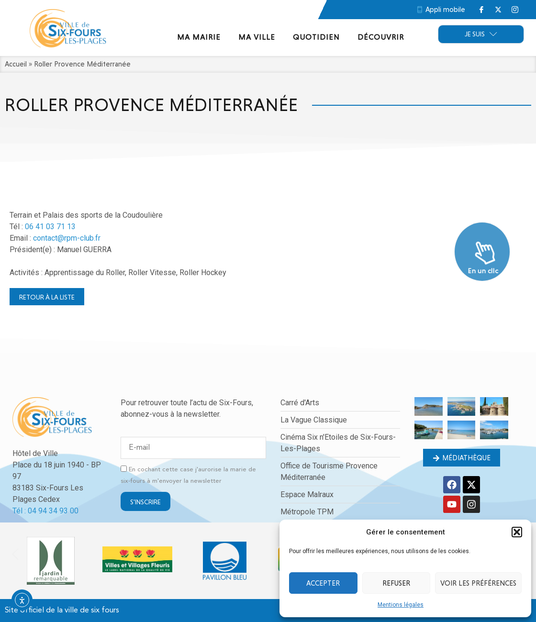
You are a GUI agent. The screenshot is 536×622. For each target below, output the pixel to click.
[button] (517, 532)
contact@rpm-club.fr (66, 238)
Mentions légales (401, 604)
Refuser (396, 583)
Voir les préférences (478, 583)
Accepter (323, 583)
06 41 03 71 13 (50, 226)
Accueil (16, 64)
